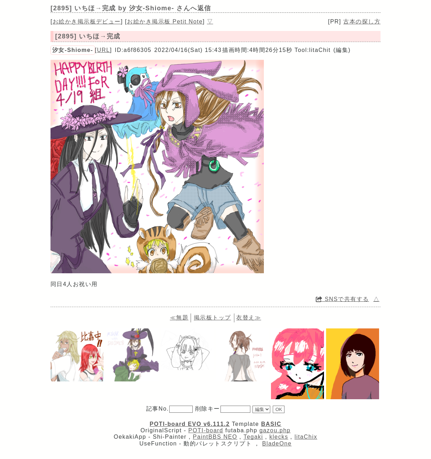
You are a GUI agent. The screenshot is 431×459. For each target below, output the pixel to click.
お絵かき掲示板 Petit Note (165, 22)
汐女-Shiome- (72, 50)
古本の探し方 (362, 22)
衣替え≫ (248, 318)
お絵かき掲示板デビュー (87, 22)
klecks (278, 437)
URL (103, 50)
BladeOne (277, 443)
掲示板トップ (212, 318)
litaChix (305, 437)
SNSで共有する (342, 299)
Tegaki (253, 437)
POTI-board (205, 430)
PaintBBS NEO (215, 437)
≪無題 (179, 318)
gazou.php (275, 430)
